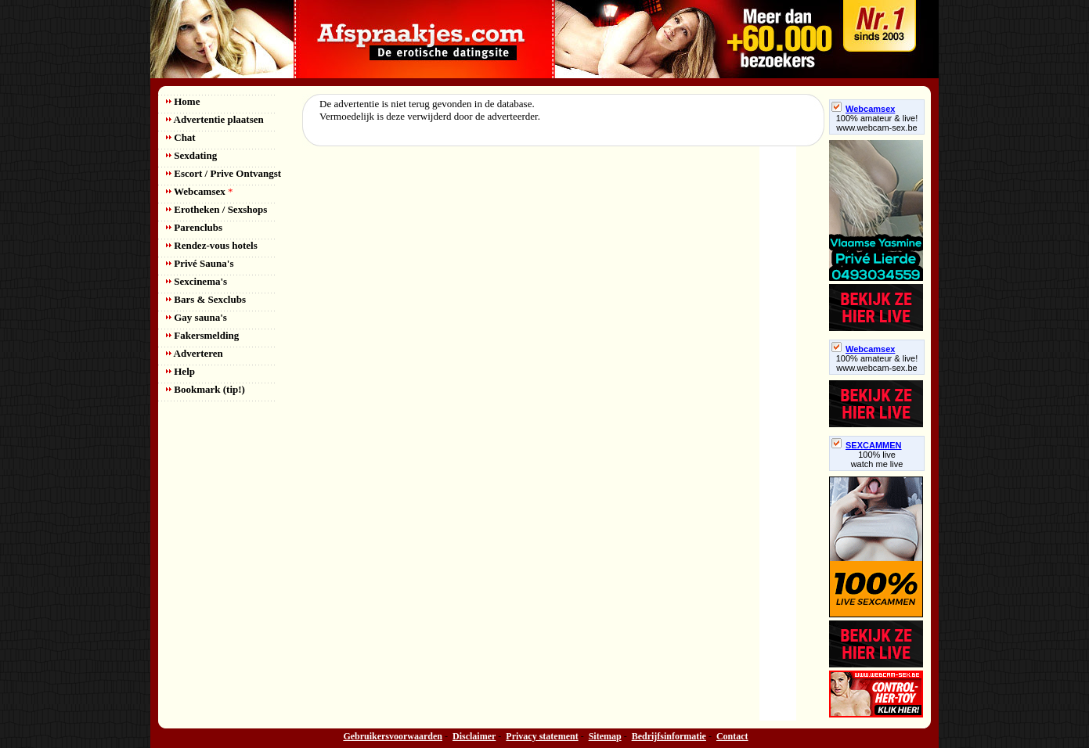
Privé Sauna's (199, 263)
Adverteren (194, 353)
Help (180, 371)
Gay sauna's (196, 317)
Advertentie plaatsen (215, 119)
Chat (181, 137)
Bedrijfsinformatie (669, 736)
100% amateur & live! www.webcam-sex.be (877, 122)
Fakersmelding (202, 335)
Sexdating (191, 155)
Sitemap (605, 736)
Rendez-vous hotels (212, 245)
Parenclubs (194, 227)
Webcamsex (199, 191)
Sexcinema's (196, 281)
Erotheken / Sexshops (216, 209)
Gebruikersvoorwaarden (392, 736)
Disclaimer (474, 736)
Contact (732, 736)
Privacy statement (542, 736)
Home (183, 101)
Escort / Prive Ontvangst (223, 173)
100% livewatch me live (877, 459)
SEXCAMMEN (866, 445)
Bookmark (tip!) (205, 389)
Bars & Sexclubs (206, 299)
